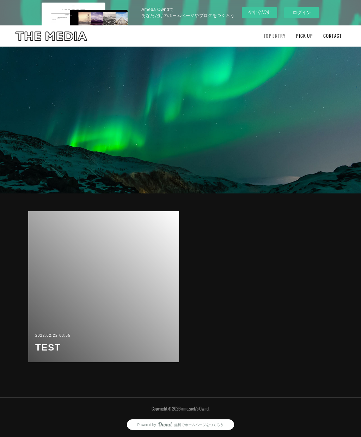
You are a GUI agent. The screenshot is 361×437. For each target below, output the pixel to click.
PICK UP (304, 36)
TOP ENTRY (275, 36)
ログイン (302, 12)
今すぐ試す (259, 12)
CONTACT (332, 36)
